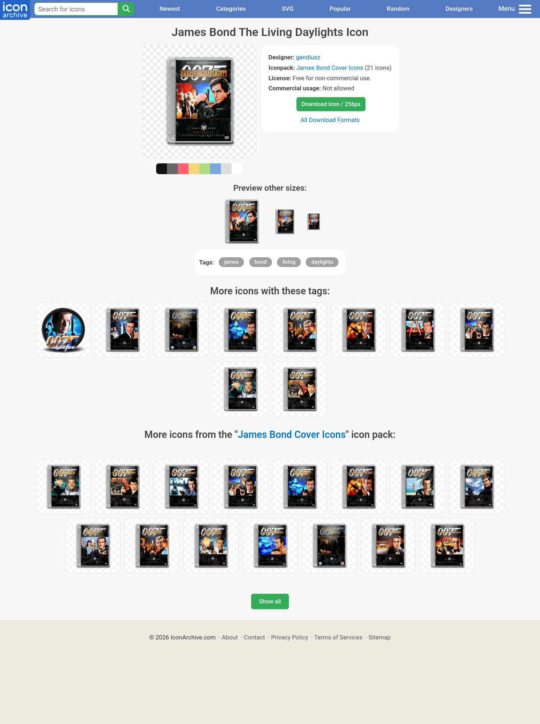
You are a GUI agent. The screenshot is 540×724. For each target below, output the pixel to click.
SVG (288, 8)
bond (261, 262)
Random (398, 8)
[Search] (126, 9)
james (231, 262)
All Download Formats (330, 119)
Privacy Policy (289, 637)
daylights (322, 262)
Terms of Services (338, 637)
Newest (169, 8)
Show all (270, 601)
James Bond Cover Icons (329, 67)
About (230, 637)
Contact (254, 637)
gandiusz (308, 57)
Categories (231, 8)
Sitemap (379, 637)
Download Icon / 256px (330, 104)
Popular (340, 8)
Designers (459, 8)
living (288, 262)
